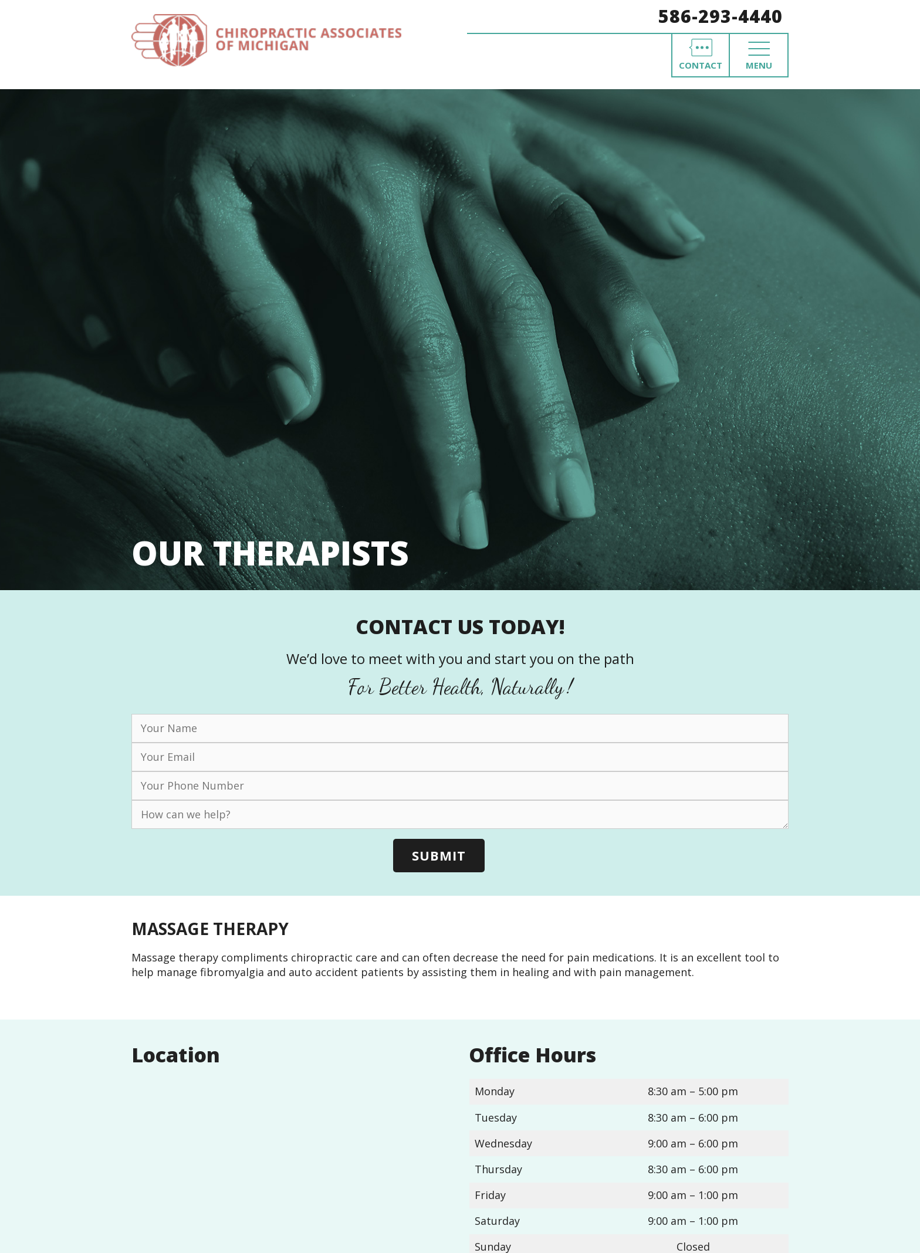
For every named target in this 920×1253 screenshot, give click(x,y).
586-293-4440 (720, 16)
